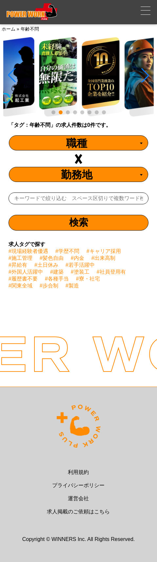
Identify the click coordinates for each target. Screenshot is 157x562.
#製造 (72, 285)
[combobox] (78, 142)
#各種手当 (57, 278)
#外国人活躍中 (26, 272)
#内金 (77, 258)
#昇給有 (18, 265)
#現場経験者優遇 (28, 251)
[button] (53, 112)
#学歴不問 (67, 251)
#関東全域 (20, 285)
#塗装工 (80, 272)
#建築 (57, 272)
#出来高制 (103, 258)
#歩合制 (49, 285)
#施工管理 (20, 258)
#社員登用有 (111, 272)
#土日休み (46, 265)
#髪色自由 (52, 258)
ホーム (8, 29)
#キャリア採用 (104, 251)
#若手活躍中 (80, 265)
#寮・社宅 (88, 278)
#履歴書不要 (23, 278)
